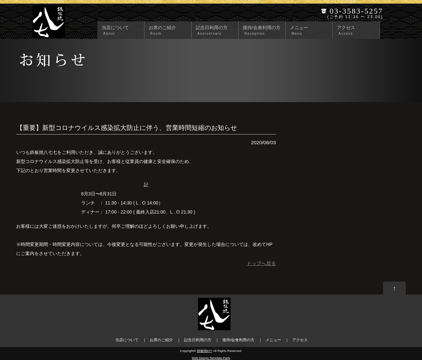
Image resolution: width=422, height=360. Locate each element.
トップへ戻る (261, 263)
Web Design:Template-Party (211, 358)
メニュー (310, 30)
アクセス (357, 30)
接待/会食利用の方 (263, 30)
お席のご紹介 (169, 30)
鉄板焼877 (204, 351)
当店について (122, 30)
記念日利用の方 (216, 30)
